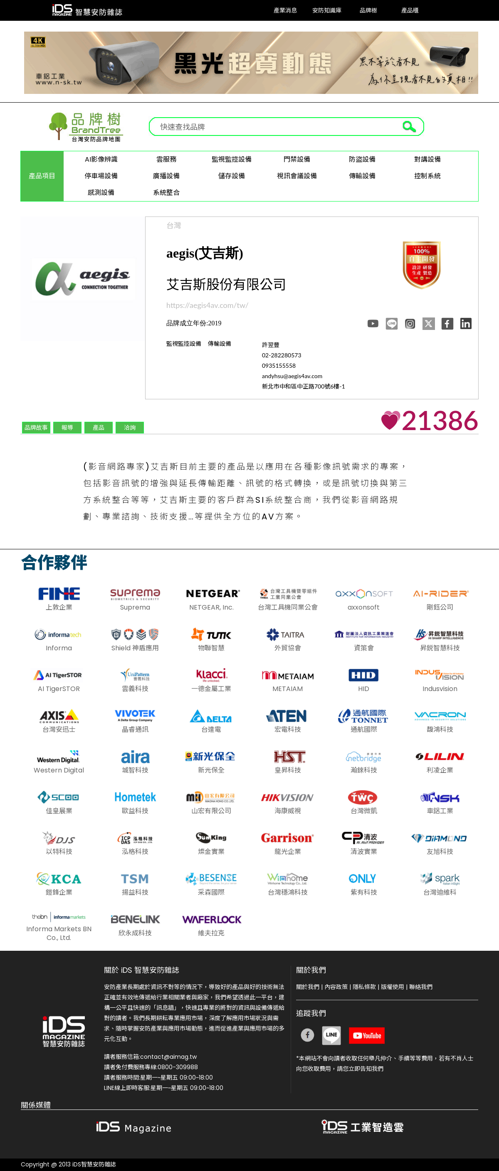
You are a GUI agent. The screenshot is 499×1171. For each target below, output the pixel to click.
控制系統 (427, 176)
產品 (98, 427)
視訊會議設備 (297, 176)
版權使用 (392, 987)
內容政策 (336, 987)
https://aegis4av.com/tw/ (207, 305)
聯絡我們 (420, 987)
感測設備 (101, 192)
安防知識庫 (326, 10)
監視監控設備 (232, 159)
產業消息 (285, 10)
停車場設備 (101, 176)
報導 (67, 427)
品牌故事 (36, 427)
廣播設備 (166, 176)
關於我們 (307, 987)
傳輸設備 (362, 176)
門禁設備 (297, 159)
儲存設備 (231, 176)
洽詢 (130, 427)
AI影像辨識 (101, 159)
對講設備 (427, 159)
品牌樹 (368, 10)
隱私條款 (364, 987)
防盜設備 (362, 159)
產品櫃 (410, 10)
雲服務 (166, 159)
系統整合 (166, 192)
